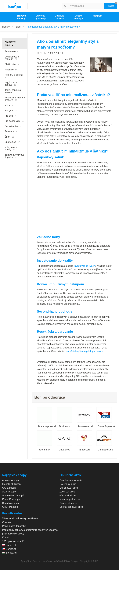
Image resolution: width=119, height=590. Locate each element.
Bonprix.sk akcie (68, 503)
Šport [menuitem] (9, 137)
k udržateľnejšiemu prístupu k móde (84, 351)
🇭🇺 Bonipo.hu (9, 552)
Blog (18, 26)
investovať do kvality (84, 266)
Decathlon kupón (11, 503)
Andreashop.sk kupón (13, 495)
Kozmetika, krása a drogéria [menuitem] (15, 98)
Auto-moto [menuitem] (11, 51)
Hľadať (110, 6)
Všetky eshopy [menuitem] (78, 17)
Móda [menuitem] (9, 105)
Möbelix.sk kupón (11, 484)
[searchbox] (86, 6)
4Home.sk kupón (11, 480)
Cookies (6, 522)
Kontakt (6, 537)
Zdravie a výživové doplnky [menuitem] (14, 156)
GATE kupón (9, 488)
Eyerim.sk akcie (68, 484)
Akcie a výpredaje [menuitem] (40, 17)
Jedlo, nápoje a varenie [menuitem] (13, 91)
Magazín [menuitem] (97, 15)
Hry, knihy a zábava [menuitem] (11, 83)
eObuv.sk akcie (68, 495)
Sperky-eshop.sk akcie (71, 507)
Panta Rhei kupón (11, 499)
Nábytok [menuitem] (11, 110)
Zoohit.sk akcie (67, 491)
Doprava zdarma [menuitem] (59, 17)
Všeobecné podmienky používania (20, 518)
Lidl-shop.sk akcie (69, 488)
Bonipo (6, 26)
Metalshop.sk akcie (70, 499)
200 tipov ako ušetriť (13, 541)
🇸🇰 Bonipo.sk (9, 545)
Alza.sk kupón (9, 491)
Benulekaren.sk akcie (71, 480)
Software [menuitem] (11, 131)
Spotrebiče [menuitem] (12, 142)
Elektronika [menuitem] (12, 64)
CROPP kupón (10, 507)
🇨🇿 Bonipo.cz (9, 549)
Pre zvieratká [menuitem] (13, 126)
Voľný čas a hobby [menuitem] (11, 148)
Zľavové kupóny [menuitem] (21, 17)
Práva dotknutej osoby (14, 526)
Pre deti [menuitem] (10, 116)
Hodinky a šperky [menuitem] (14, 76)
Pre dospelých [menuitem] (14, 121)
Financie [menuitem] (11, 69)
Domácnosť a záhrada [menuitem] (12, 57)
